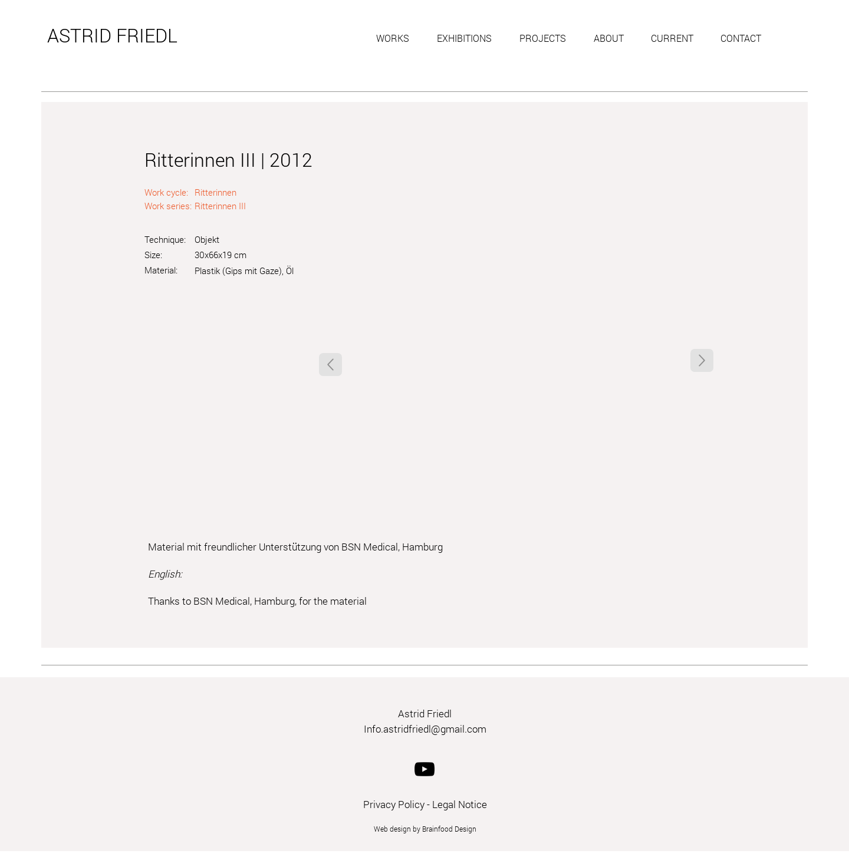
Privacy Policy (393, 804)
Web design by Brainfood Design (425, 828)
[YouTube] (424, 769)
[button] (397, 38)
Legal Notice (459, 804)
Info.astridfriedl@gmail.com (425, 729)
